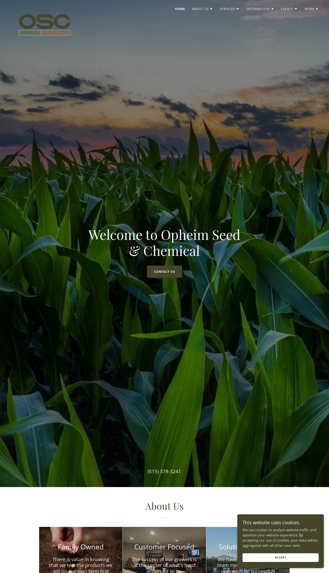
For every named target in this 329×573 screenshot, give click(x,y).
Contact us (164, 272)
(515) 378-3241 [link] (164, 471)
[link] (44, 7)
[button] (202, 8)
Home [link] (180, 9)
